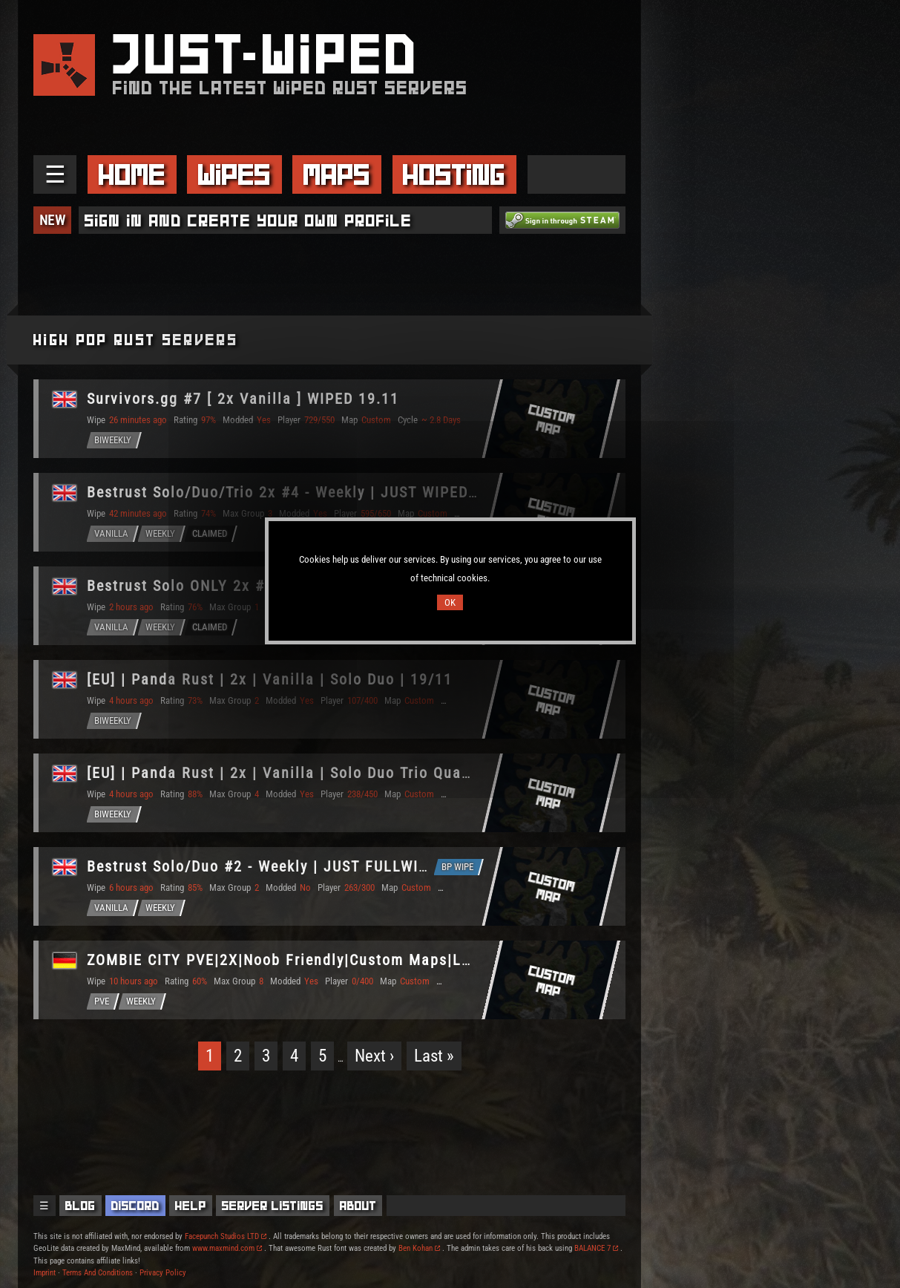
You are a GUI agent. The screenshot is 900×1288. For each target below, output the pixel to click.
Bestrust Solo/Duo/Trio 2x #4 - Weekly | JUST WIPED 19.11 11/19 (324, 492)
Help (190, 1206)
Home (132, 174)
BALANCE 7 (596, 1248)
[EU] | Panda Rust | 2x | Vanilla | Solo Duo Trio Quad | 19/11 (307, 773)
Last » (434, 1056)
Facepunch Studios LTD (225, 1236)
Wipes (234, 174)
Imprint (44, 1273)
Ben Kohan (419, 1248)
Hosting (454, 174)
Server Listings (272, 1206)
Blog (80, 1206)
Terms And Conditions (97, 1273)
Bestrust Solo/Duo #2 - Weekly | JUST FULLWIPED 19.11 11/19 (313, 866)
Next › (374, 1056)
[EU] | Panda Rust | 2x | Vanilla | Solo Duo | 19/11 (270, 679)
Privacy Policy (162, 1273)
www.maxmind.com (227, 1248)
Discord (135, 1206)
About (358, 1206)
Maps (336, 174)
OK (450, 602)
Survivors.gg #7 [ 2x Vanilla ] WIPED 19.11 (243, 399)
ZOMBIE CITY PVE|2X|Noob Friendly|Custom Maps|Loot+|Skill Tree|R (334, 960)
